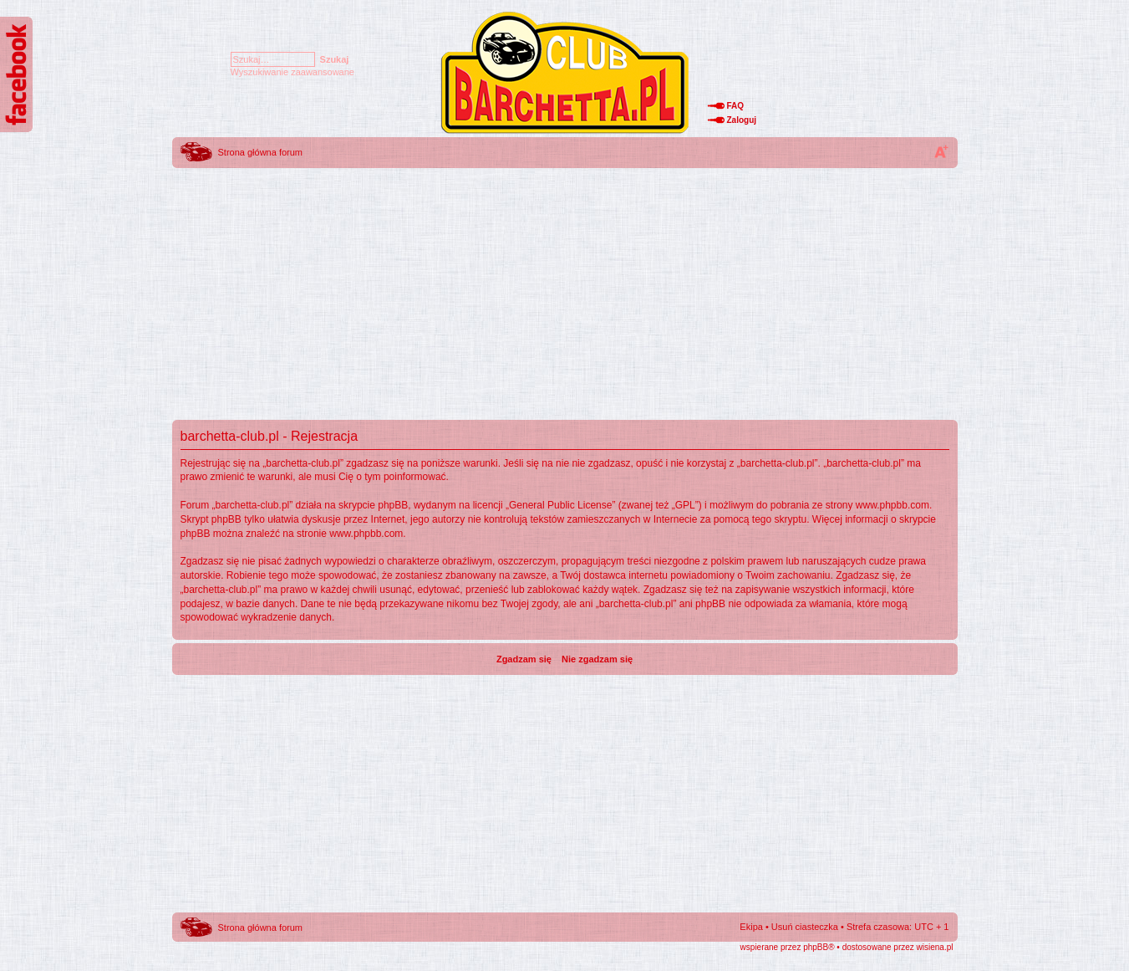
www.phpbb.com (892, 505)
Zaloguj (742, 120)
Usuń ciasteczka (804, 927)
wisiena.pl (935, 947)
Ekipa (751, 927)
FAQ (736, 105)
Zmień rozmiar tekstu (941, 151)
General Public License (560, 505)
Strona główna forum (260, 152)
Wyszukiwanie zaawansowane (292, 72)
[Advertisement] (565, 288)
